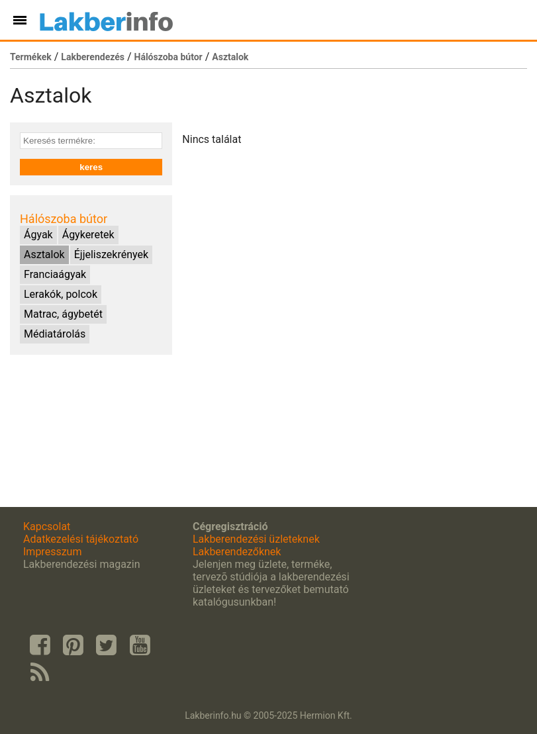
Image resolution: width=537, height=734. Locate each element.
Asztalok (230, 57)
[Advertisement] (91, 431)
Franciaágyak (55, 274)
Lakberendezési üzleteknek (256, 539)
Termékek (31, 57)
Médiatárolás (54, 334)
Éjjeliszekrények (111, 254)
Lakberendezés (92, 57)
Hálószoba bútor (168, 57)
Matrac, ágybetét (63, 314)
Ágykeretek (88, 234)
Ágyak (38, 234)
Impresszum (52, 551)
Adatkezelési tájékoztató (80, 539)
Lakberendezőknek (237, 551)
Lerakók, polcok (60, 294)
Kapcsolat (46, 526)
